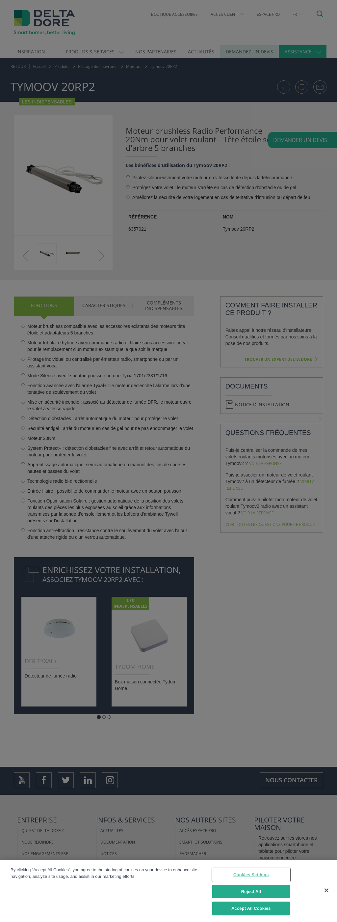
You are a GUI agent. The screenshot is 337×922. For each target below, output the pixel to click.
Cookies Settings (251, 876)
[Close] (326, 892)
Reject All (251, 893)
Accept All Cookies (251, 910)
